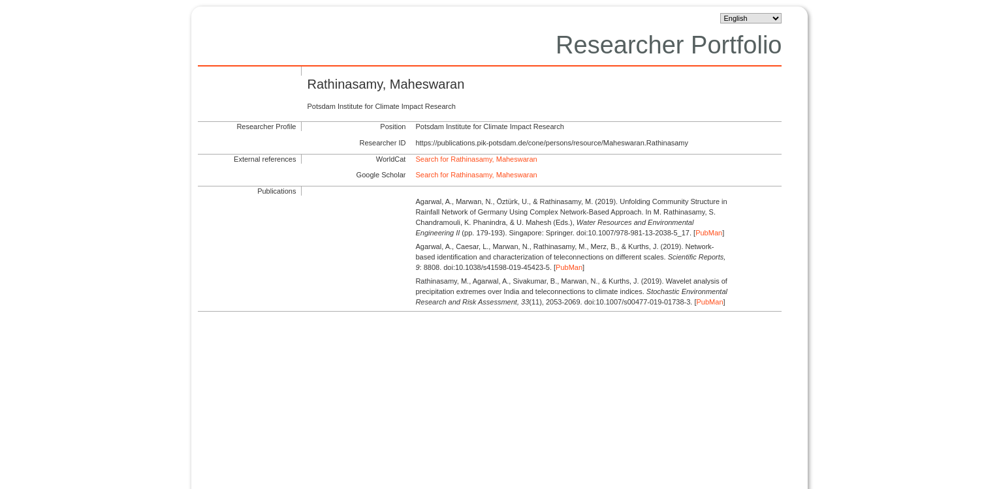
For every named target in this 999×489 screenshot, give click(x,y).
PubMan (708, 233)
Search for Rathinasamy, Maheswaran (476, 159)
